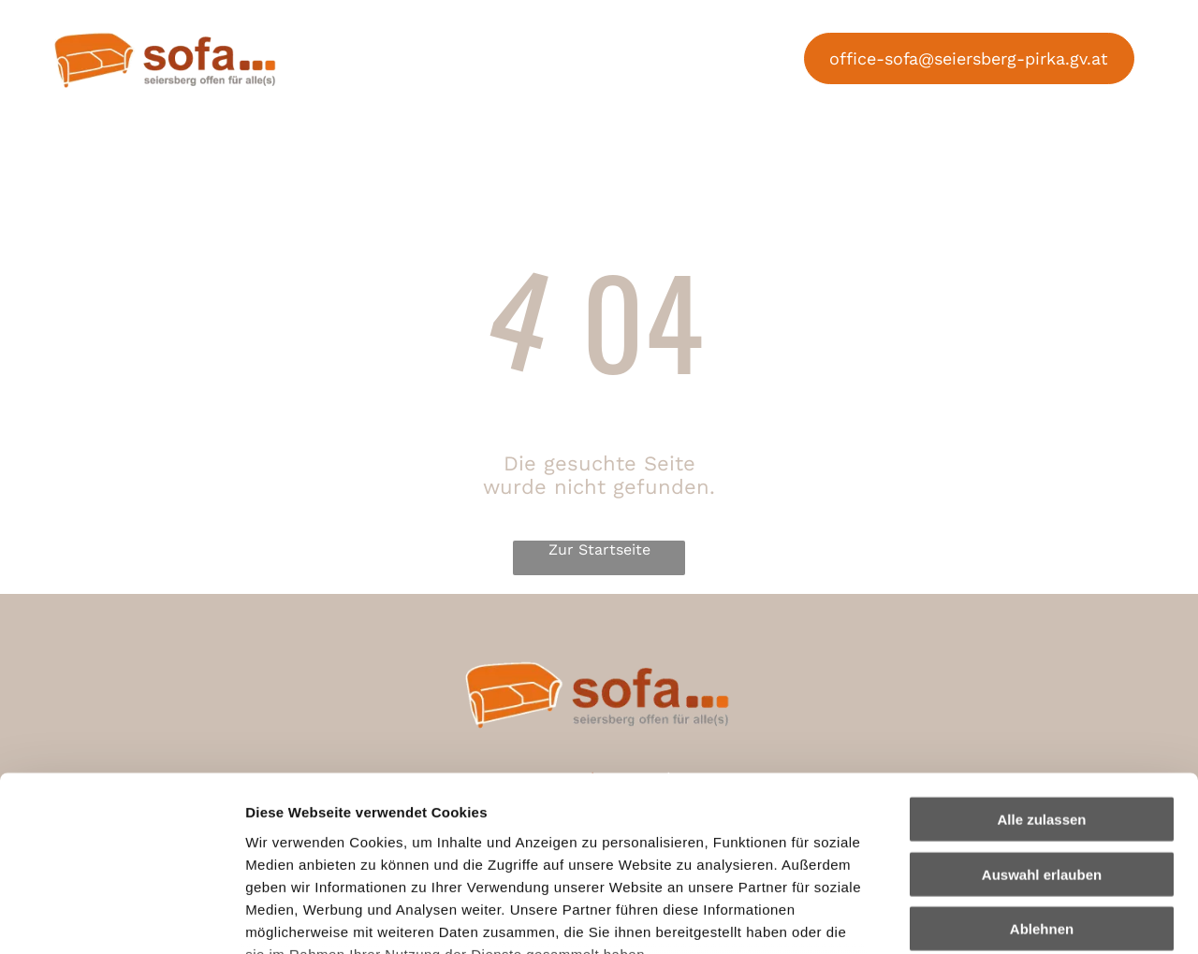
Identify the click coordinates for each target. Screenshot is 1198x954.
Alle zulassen (1041, 665)
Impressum (459, 844)
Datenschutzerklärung (323, 844)
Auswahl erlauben (1042, 720)
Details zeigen (995, 917)
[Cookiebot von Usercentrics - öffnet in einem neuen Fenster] (121, 917)
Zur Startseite (599, 550)
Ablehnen (1042, 775)
